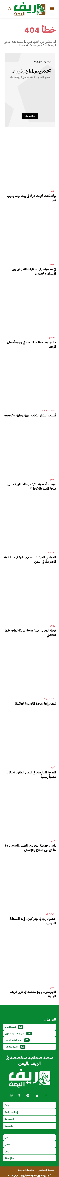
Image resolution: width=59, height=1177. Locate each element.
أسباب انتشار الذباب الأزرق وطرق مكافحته (30, 415)
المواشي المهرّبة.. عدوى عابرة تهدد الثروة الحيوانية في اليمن (30, 559)
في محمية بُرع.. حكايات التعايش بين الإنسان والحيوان (34, 271)
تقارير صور (50, 914)
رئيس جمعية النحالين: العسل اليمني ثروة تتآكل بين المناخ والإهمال (30, 847)
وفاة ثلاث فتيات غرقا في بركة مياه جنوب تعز (31, 198)
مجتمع (52, 337)
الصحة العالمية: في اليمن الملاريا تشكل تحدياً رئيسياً (32, 774)
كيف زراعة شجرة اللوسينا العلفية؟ (35, 703)
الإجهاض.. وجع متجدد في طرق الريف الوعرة (33, 994)
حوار (53, 841)
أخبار (53, 191)
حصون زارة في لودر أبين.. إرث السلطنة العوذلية (32, 920)
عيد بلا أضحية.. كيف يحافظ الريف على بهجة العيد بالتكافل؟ (31, 486)
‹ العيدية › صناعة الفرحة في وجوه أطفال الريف (31, 344)
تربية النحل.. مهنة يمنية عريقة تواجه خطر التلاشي (30, 632)
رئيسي (52, 264)
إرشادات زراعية (48, 410)
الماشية (51, 552)
